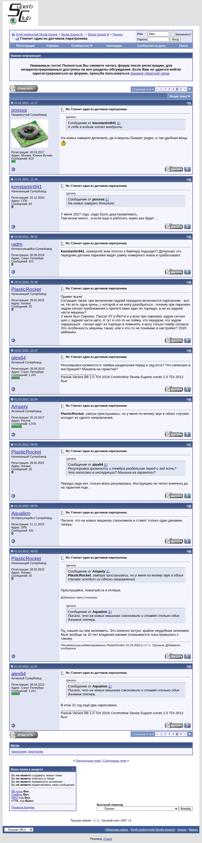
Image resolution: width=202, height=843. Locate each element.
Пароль (142, 39)
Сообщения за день (151, 45)
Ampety (19, 406)
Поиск (183, 45)
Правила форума (22, 807)
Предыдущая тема (87, 760)
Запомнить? (181, 34)
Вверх (193, 829)
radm (17, 244)
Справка (53, 45)
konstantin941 (26, 186)
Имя (140, 33)
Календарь (114, 45)
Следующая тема (114, 760)
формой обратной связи (150, 73)
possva (19, 110)
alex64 (18, 357)
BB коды (17, 791)
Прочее (118, 34)
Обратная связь (116, 829)
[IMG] (14, 797)
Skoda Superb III (98, 34)
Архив (182, 829)
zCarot (107, 838)
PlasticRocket (26, 289)
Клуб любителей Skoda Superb (37, 34)
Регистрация (25, 45)
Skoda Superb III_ (72, 34)
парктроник (18, 751)
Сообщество (82, 45)
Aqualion (21, 513)
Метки (15, 745)
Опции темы (178, 96)
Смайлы (16, 794)
